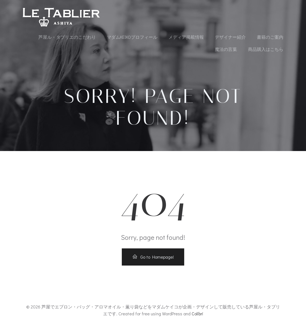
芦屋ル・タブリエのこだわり (67, 37)
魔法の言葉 (226, 49)
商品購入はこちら (265, 49)
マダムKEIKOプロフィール (132, 37)
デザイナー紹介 (230, 37)
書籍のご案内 (270, 37)
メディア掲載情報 (186, 37)
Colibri (197, 313)
